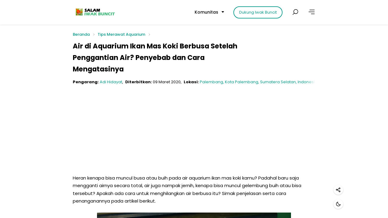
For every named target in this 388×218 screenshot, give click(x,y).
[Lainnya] (311, 12)
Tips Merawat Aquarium (121, 34)
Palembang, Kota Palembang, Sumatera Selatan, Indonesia (258, 82)
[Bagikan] (338, 190)
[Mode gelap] (338, 204)
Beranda (81, 34)
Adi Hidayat (111, 82)
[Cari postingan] (295, 12)
